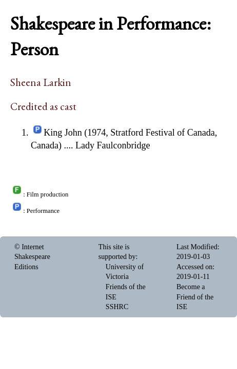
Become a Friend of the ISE (194, 297)
